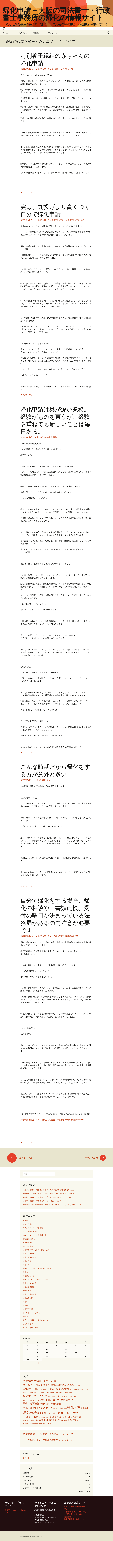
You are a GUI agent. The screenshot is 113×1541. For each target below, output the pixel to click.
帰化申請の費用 (29, 1309)
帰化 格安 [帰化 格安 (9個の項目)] (46, 1393)
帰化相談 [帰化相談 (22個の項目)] (56, 1420)
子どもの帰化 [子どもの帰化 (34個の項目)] (54, 1389)
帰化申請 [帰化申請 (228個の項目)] (30, 1413)
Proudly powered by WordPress (31, 1536)
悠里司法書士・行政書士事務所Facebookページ (48, 1433)
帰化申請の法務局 (71, 936)
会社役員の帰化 (29, 1239)
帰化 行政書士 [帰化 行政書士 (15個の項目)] (66, 1393)
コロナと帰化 (28, 1224)
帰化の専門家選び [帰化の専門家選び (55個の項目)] (63, 1399)
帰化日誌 (55, 69)
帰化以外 (26, 1302)
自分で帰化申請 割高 (76, 220)
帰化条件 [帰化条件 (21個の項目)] (84, 1408)
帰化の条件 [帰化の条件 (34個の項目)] (45, 1403)
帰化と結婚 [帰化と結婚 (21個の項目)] (60, 1396)
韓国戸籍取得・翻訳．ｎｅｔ (75, 1519)
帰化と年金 (27, 1261)
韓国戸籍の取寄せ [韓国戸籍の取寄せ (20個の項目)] (30, 1423)
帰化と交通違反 (29, 1254)
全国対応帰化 (28, 1242)
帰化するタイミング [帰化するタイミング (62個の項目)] (35, 1396)
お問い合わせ (51, 33)
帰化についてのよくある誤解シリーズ (37, 1268)
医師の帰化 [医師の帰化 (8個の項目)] (76, 1385)
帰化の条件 (27, 1291)
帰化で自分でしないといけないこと (36, 1250)
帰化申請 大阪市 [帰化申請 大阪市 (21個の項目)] (30, 1417)
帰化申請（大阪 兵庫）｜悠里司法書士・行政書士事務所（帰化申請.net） (52, 1120)
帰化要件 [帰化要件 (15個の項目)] (63, 1420)
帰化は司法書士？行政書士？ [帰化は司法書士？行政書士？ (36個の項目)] (37, 1408)
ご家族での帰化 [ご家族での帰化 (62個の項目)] (32, 1381)
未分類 (25, 1316)
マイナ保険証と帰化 (30, 1231)
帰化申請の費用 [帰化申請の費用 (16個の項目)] (29, 1420)
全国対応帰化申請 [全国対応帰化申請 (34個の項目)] (64, 1385)
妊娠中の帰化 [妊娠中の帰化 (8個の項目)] (43, 1389)
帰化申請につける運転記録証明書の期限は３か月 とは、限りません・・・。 (53, 1205)
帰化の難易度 (28, 1298)
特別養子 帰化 (68, 69)
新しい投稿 (95, 1157)
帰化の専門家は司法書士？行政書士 (36, 1279)
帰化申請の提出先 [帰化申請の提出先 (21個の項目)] (56, 1417)
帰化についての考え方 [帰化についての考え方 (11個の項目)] (30, 1400)
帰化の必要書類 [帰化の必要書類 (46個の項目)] (31, 1403)
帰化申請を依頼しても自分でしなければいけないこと (43, 1201)
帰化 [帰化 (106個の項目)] (64, 1389)
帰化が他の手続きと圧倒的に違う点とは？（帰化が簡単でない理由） (49, 1193)
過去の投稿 (19, 1157)
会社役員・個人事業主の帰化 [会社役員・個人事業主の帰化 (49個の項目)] (39, 1384)
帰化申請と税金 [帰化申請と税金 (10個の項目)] (43, 1417)
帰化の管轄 (59, 936)
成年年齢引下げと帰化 (31, 1313)
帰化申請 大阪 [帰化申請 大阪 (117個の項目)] (68, 1413)
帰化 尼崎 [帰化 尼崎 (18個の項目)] (38, 1392)
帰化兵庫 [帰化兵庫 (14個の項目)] (63, 1408)
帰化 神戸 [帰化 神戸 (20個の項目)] (55, 1392)
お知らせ (26, 1220)
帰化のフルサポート (30, 1276)
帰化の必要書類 (29, 1287)
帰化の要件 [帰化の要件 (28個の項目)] (56, 1403)
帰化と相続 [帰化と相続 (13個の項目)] (51, 1396)
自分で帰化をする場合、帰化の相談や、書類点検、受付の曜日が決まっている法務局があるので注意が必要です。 (55, 915)
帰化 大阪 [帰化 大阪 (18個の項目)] (84, 1389)
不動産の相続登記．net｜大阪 (75, 1512)
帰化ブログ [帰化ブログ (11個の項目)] (56, 1408)
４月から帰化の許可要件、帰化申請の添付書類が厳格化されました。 (49, 1190)
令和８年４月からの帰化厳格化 (34, 1235)
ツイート (26, 1458)
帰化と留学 (27, 1265)
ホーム (5, 33)
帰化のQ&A (27, 1272)
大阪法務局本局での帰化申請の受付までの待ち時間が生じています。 (49, 1197)
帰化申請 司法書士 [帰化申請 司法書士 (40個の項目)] (47, 1413)
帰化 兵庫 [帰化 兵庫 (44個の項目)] (73, 1389)
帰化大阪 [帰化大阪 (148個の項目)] (73, 1408)
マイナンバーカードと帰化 (33, 1228)
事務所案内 (36, 33)
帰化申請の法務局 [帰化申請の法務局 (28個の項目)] (73, 1417)
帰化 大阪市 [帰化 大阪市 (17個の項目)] (28, 1392)
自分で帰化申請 (57, 220)
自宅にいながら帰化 (30, 1327)
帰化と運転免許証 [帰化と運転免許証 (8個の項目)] (71, 1396)
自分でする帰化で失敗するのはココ (36, 1320)
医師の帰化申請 (29, 1246)
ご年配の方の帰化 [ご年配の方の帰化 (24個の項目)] (50, 1381)
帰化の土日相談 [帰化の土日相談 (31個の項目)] (45, 1400)
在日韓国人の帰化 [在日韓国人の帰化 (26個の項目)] (31, 1389)
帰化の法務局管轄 (29, 1294)
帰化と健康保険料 (29, 1257)
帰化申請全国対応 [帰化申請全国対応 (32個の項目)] (43, 1420)
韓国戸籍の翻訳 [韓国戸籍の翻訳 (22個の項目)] (45, 1423)
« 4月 (37, 1363)
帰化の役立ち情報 (44, 69)
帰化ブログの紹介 (20, 33)
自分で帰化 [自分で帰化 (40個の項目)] (73, 1420)
